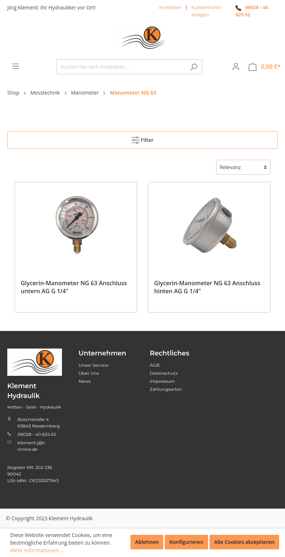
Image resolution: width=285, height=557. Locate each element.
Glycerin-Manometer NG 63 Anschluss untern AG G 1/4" (74, 287)
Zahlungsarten (166, 389)
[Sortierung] (243, 167)
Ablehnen (147, 541)
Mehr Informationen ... (37, 550)
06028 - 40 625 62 (36, 434)
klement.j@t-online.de (31, 446)
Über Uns (89, 373)
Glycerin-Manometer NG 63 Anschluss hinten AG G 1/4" (207, 287)
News (85, 381)
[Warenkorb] (264, 67)
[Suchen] (193, 66)
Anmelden (170, 7)
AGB (155, 365)
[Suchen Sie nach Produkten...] (121, 66)
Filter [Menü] (143, 138)
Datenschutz (164, 373)
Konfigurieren (186, 541)
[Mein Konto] (235, 66)
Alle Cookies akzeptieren (244, 541)
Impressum (162, 381)
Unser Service (94, 365)
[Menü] (15, 66)
